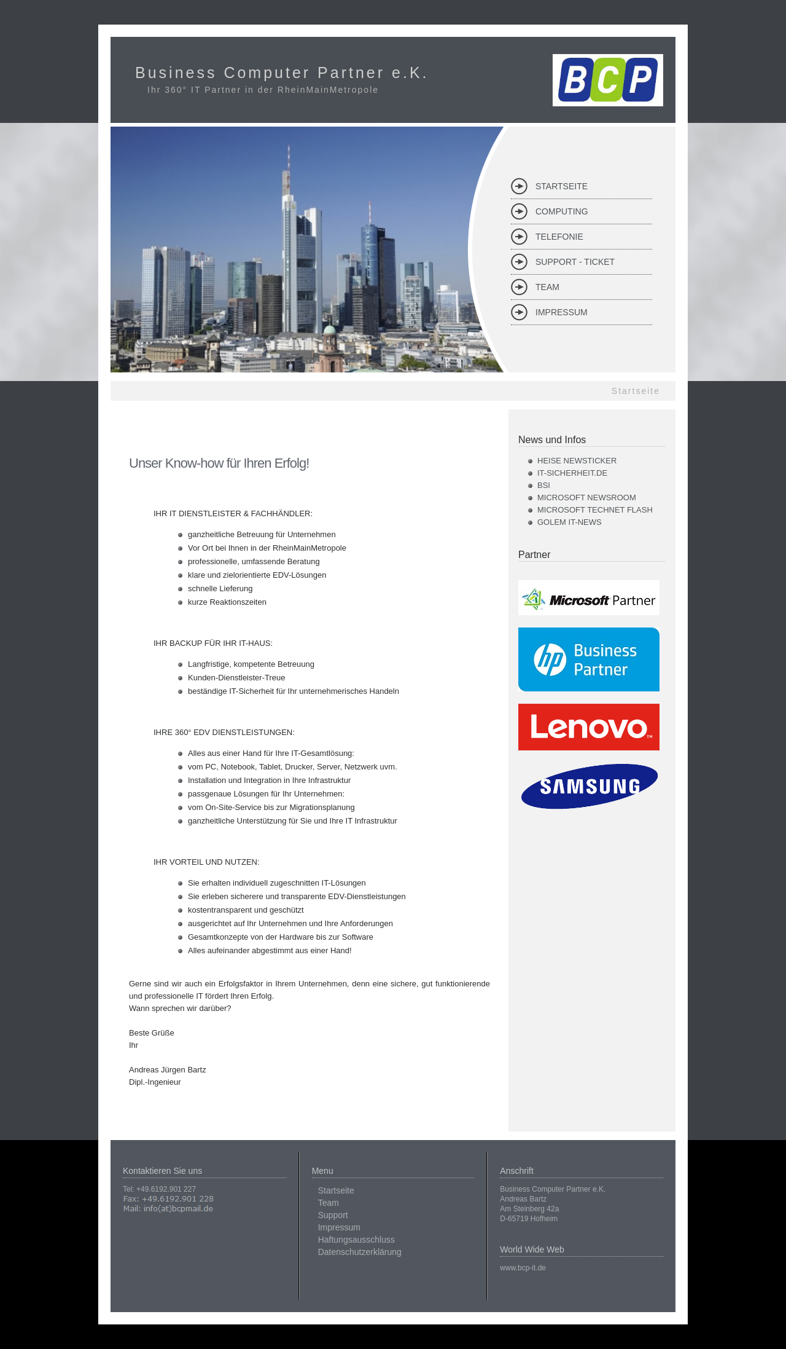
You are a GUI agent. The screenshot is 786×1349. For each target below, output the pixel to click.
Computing (561, 211)
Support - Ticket (575, 262)
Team (547, 287)
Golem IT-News (569, 522)
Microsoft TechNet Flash (595, 509)
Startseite (561, 186)
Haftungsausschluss (356, 1240)
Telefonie (559, 237)
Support (333, 1215)
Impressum (561, 312)
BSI (543, 485)
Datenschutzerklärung (360, 1252)
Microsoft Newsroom (586, 497)
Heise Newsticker (577, 460)
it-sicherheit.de (572, 473)
